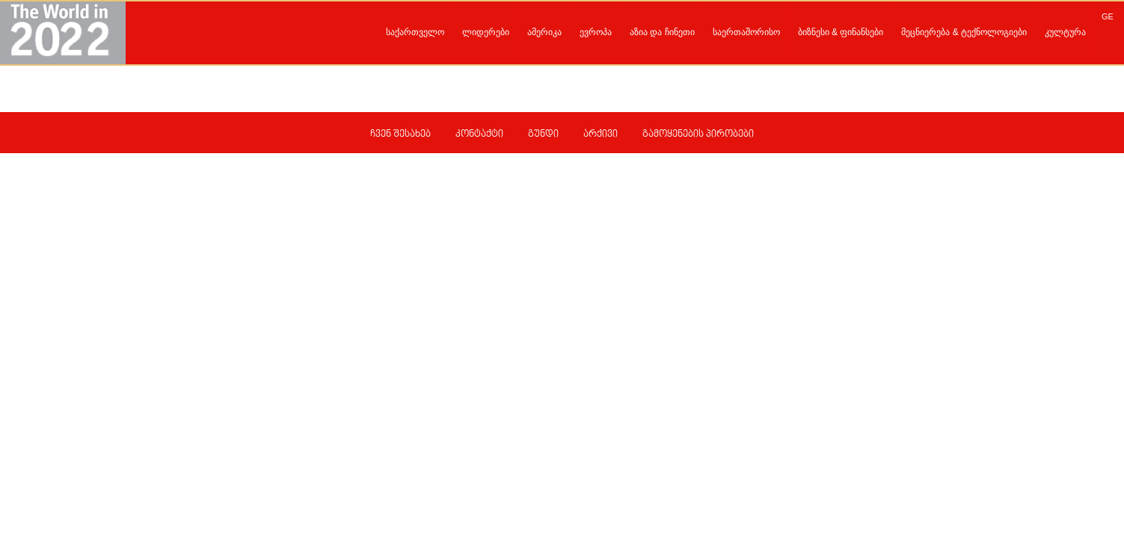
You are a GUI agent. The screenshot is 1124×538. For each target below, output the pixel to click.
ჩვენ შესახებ (400, 134)
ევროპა (596, 32)
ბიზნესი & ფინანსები (841, 32)
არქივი (600, 134)
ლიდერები (485, 32)
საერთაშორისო (746, 32)
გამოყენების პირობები (698, 134)
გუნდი (543, 134)
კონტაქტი (479, 134)
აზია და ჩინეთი (662, 32)
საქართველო (415, 32)
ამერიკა (544, 32)
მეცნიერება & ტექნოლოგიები (964, 32)
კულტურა (1065, 32)
